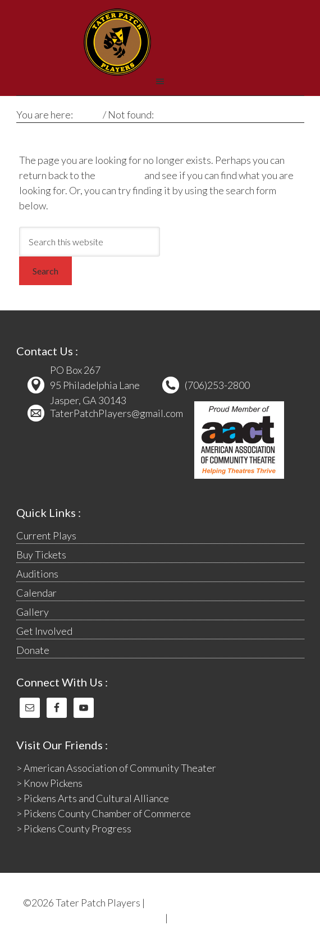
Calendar (36, 593)
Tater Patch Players (117, 42)
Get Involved (44, 631)
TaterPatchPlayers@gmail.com (116, 413)
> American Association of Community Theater (116, 768)
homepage (120, 175)
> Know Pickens (49, 783)
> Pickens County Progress (73, 828)
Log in (182, 918)
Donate (32, 650)
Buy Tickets (41, 554)
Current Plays (46, 535)
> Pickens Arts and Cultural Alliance (92, 798)
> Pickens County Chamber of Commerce (103, 813)
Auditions (37, 573)
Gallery (32, 612)
